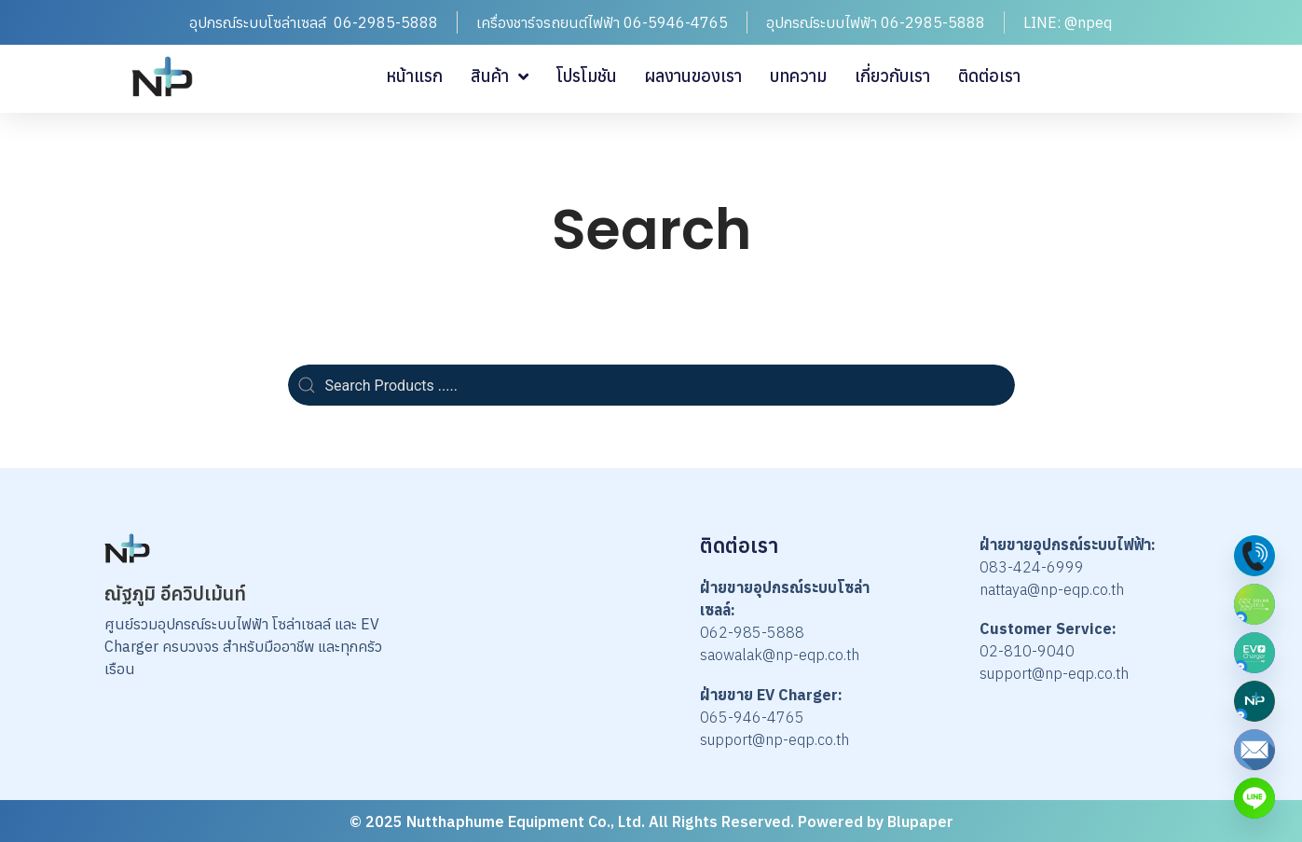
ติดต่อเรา (989, 76)
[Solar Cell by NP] (1254, 604)
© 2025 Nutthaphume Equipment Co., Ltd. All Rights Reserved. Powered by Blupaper (651, 821)
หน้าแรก (414, 76)
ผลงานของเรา (693, 76)
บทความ (798, 76)
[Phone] (1254, 555)
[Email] (1254, 749)
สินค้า (499, 76)
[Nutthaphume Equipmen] (1254, 701)
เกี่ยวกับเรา (892, 76)
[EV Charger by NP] (1254, 652)
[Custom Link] (1254, 798)
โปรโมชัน (586, 76)
